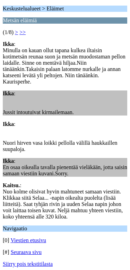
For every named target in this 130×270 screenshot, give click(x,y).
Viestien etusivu (28, 240)
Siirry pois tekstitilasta (28, 264)
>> (22, 32)
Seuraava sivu (26, 252)
